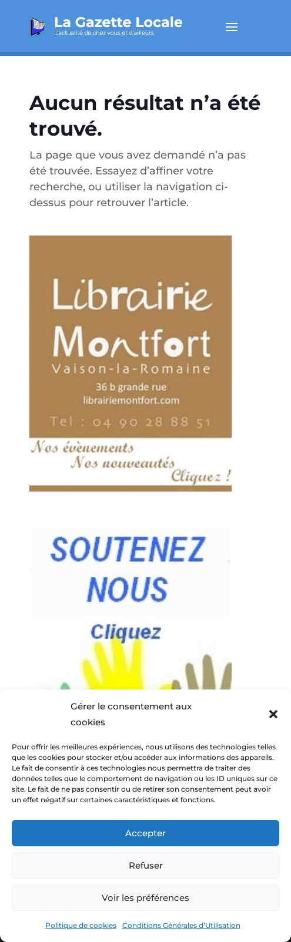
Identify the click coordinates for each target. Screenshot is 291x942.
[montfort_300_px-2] (130, 499)
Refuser (146, 865)
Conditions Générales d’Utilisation (181, 925)
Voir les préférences (145, 897)
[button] (273, 714)
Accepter (145, 833)
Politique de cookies (80, 925)
